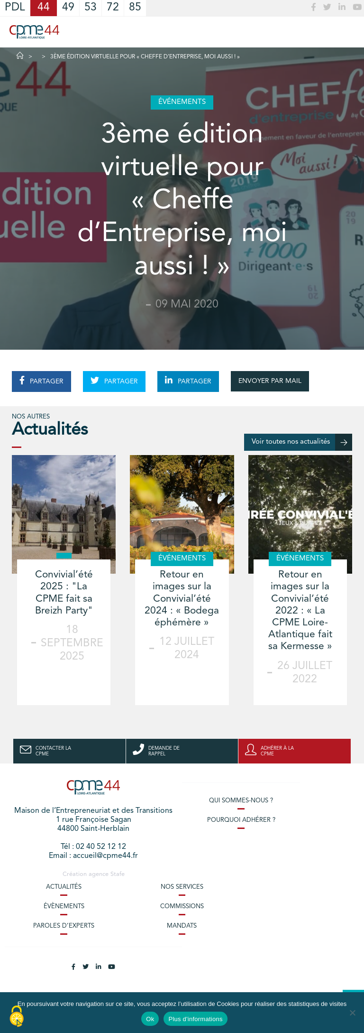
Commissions (182, 906)
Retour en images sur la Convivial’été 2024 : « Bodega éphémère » (182, 599)
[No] (352, 1012)
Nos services (182, 887)
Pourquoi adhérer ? (241, 820)
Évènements (64, 906)
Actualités (64, 887)
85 (135, 7)
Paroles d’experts (63, 926)
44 (43, 7)
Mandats (182, 926)
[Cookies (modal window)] (16, 1017)
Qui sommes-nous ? (241, 801)
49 (68, 7)
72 (113, 7)
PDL (15, 7)
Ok (150, 1019)
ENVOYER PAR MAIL (269, 381)
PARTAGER (41, 380)
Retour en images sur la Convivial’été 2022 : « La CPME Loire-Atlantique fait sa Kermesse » (300, 610)
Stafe (117, 874)
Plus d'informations (195, 1019)
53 (90, 7)
